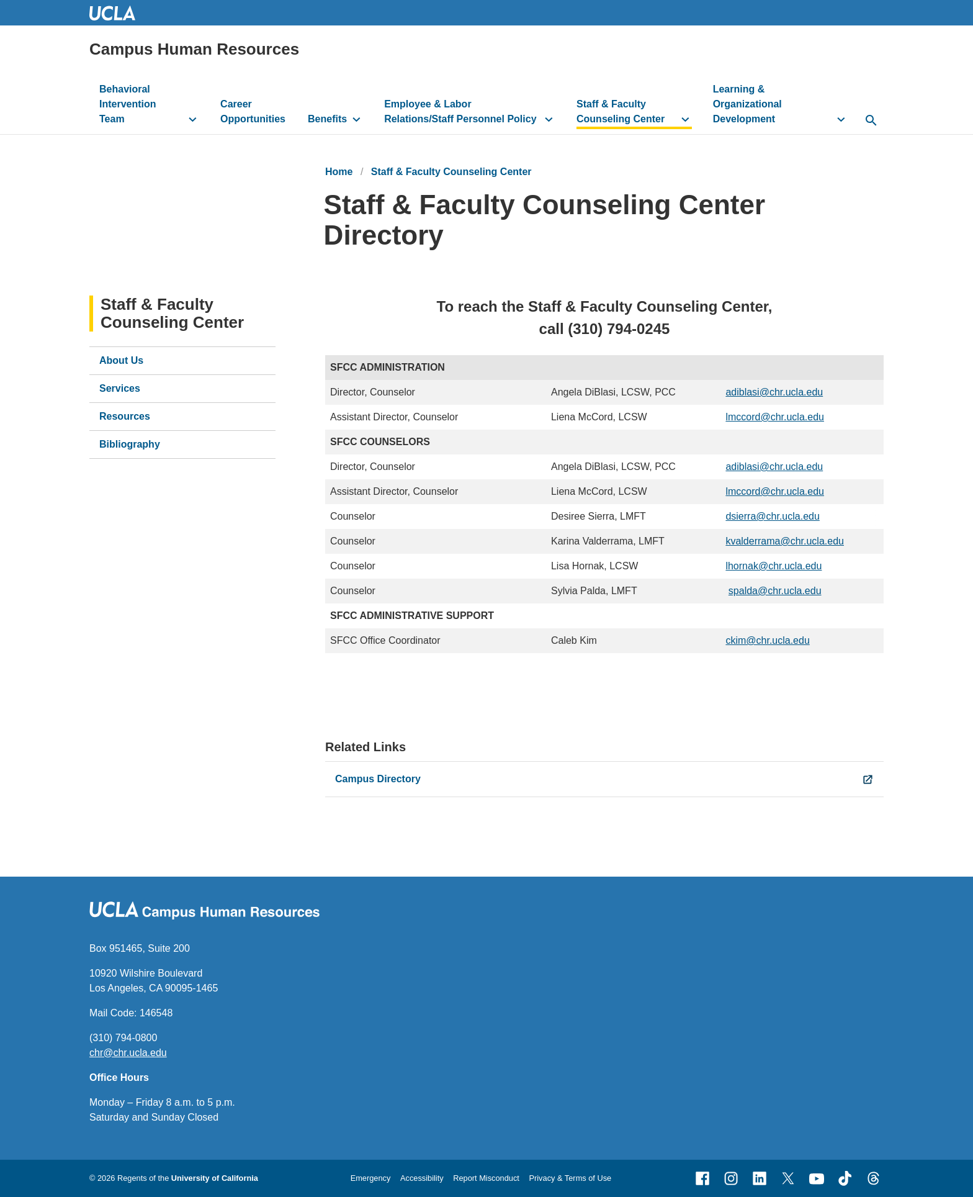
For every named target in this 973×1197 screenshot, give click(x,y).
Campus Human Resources (194, 49)
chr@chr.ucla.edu (128, 1052)
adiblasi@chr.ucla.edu (774, 392)
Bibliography (129, 444)
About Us (121, 360)
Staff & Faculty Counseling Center (620, 111)
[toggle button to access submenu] (193, 119)
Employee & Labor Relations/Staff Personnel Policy (460, 111)
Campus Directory (378, 779)
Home (338, 171)
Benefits (327, 119)
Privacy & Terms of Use (570, 1178)
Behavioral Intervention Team (127, 104)
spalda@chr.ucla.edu (775, 590)
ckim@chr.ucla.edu (767, 640)
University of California (214, 1178)
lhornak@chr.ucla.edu (773, 566)
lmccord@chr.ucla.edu (774, 417)
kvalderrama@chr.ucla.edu (784, 541)
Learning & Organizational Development (747, 104)
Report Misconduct (486, 1178)
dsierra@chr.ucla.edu (772, 516)
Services (119, 388)
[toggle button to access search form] (871, 121)
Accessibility (422, 1178)
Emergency (371, 1178)
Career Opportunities (252, 111)
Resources (124, 416)
